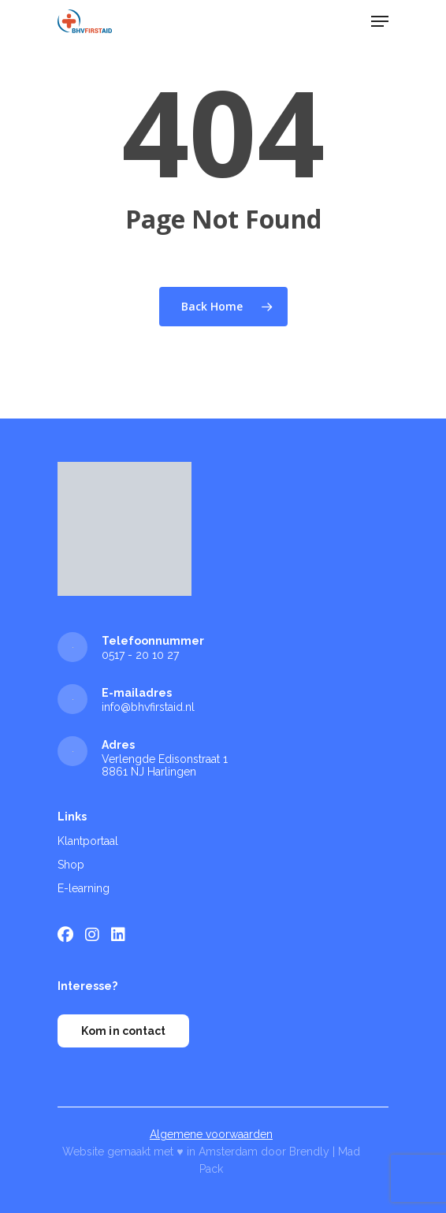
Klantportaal (88, 841)
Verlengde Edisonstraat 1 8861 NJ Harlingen (165, 765)
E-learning (84, 888)
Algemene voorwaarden (211, 1134)
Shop (71, 864)
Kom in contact (123, 1031)
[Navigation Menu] (379, 21)
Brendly (309, 1151)
